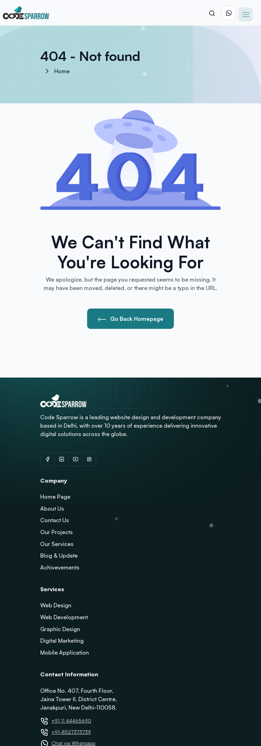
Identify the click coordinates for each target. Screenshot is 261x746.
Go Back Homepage (130, 318)
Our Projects (56, 532)
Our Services (56, 543)
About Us (52, 508)
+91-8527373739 (71, 732)
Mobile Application (64, 652)
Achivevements (59, 567)
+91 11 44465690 (71, 721)
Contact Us (54, 520)
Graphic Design (60, 629)
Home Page (55, 496)
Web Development (64, 617)
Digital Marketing (62, 640)
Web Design (55, 605)
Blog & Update (59, 555)
